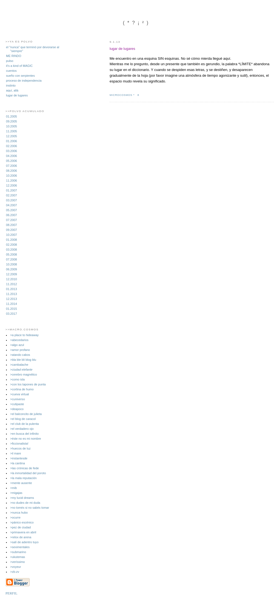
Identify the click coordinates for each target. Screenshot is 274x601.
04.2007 (11, 205)
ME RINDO (13, 56)
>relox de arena (20, 537)
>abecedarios (19, 340)
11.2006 (11, 180)
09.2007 (11, 229)
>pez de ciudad (20, 527)
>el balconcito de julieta (26, 414)
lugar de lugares (17, 95)
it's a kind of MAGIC (19, 65)
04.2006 (11, 156)
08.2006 (11, 170)
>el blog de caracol (23, 418)
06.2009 (11, 269)
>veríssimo (17, 561)
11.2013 (11, 294)
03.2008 (11, 249)
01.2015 (11, 308)
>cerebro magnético (23, 374)
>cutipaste (17, 404)
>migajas (16, 492)
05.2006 (11, 160)
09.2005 (11, 121)
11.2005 (11, 131)
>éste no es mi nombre (25, 438)
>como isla (17, 379)
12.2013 (11, 298)
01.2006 (11, 141)
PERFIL (11, 593)
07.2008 (11, 259)
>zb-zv (14, 571)
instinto (11, 85)
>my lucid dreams (22, 497)
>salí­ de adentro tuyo (24, 542)
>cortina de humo (22, 389)
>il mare (15, 453)
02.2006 (11, 146)
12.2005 (11, 136)
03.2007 (11, 200)
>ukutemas (17, 557)
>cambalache (19, 364)
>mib (13, 488)
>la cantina (17, 463)
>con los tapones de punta (28, 384)
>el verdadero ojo (22, 428)
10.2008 (11, 264)
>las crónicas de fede (24, 468)
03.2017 (11, 313)
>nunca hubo (19, 512)
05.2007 (11, 210)
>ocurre (15, 517)
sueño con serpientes (20, 75)
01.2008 (11, 239)
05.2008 (11, 254)
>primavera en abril (23, 532)
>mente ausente (21, 483)
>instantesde (18, 458)
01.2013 (11, 289)
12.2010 (11, 279)
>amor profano (20, 349)
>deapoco (17, 409)
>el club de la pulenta (24, 423)
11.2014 (11, 303)
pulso (9, 60)
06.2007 (11, 215)
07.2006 (11, 165)
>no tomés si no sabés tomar (29, 507)
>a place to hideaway (24, 335)
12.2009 (11, 274)
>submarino (18, 552)
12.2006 (11, 185)
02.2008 (11, 244)
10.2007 (11, 234)
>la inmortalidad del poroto (28, 473)
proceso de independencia (24, 80)
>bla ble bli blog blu (23, 359)
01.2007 (11, 190)
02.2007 (11, 195)
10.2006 (11, 175)
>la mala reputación (23, 478)
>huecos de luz (20, 448)
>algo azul (17, 345)
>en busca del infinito (24, 433)
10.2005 (11, 126)
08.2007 (11, 225)
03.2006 (11, 151)
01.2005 (11, 116)
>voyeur (15, 566)
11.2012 (11, 284)
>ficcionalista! (19, 443)
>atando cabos (20, 354)
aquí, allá (12, 90)
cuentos (11, 70)
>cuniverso (17, 399)
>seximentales (20, 547)
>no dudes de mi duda (25, 502)
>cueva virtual (19, 394)
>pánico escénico (22, 522)
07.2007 (11, 220)
